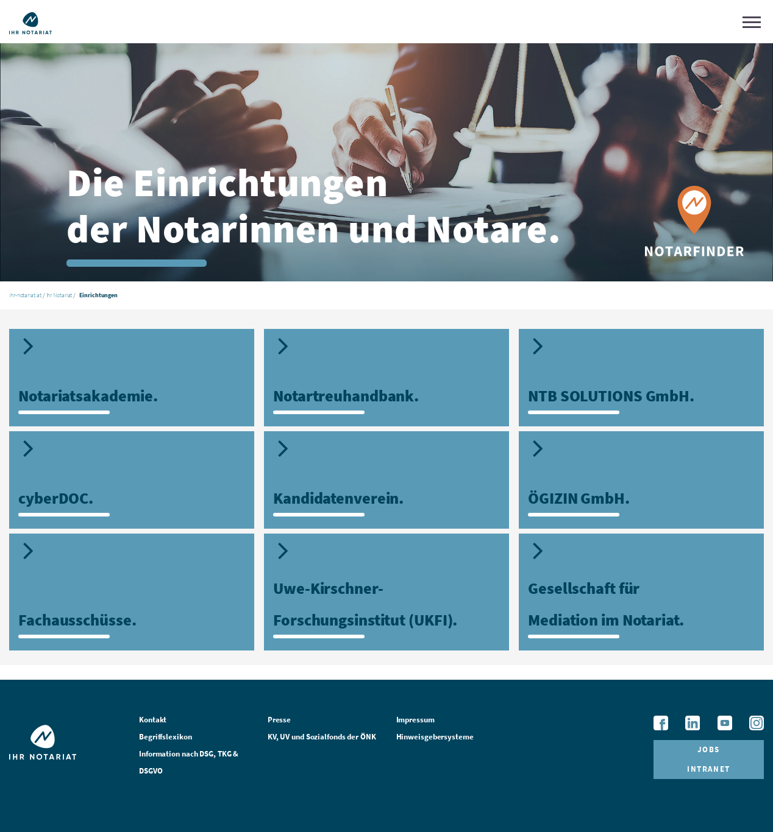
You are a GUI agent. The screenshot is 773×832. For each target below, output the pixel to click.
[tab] (131, 377)
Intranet (708, 769)
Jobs (708, 749)
